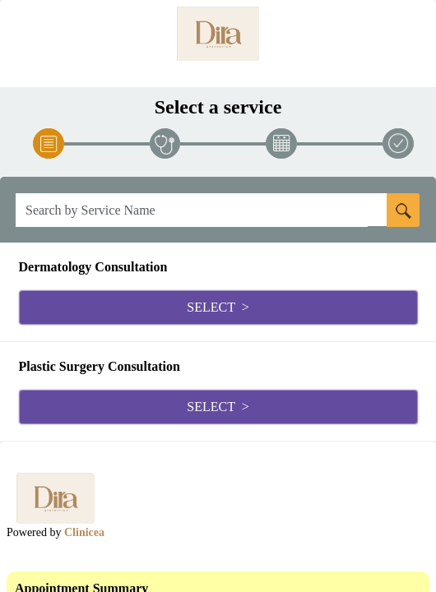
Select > (217, 307)
